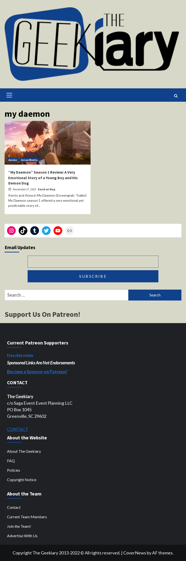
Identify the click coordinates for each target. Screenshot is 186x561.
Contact (14, 507)
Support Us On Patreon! (42, 314)
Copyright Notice (21, 479)
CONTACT (17, 429)
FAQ (11, 460)
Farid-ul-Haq (46, 189)
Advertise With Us (22, 535)
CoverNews (134, 552)
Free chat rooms (20, 355)
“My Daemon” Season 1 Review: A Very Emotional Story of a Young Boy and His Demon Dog (43, 177)
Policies (13, 470)
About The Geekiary (24, 451)
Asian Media (29, 160)
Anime (12, 160)
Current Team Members (27, 516)
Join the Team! (19, 526)
